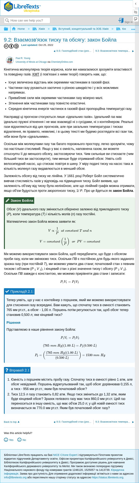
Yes (11, 439)
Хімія (39, 28)
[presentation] (70, 230)
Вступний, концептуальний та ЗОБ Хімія (81, 28)
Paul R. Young (23, 58)
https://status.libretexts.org (107, 477)
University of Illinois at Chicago (31, 62)
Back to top (10, 421)
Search (7, 21)
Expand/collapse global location (133, 28)
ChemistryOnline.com (62, 62)
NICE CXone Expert (65, 454)
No (24, 439)
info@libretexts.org (15, 477)
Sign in (128, 22)
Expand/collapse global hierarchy (8, 29)
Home (19, 28)
